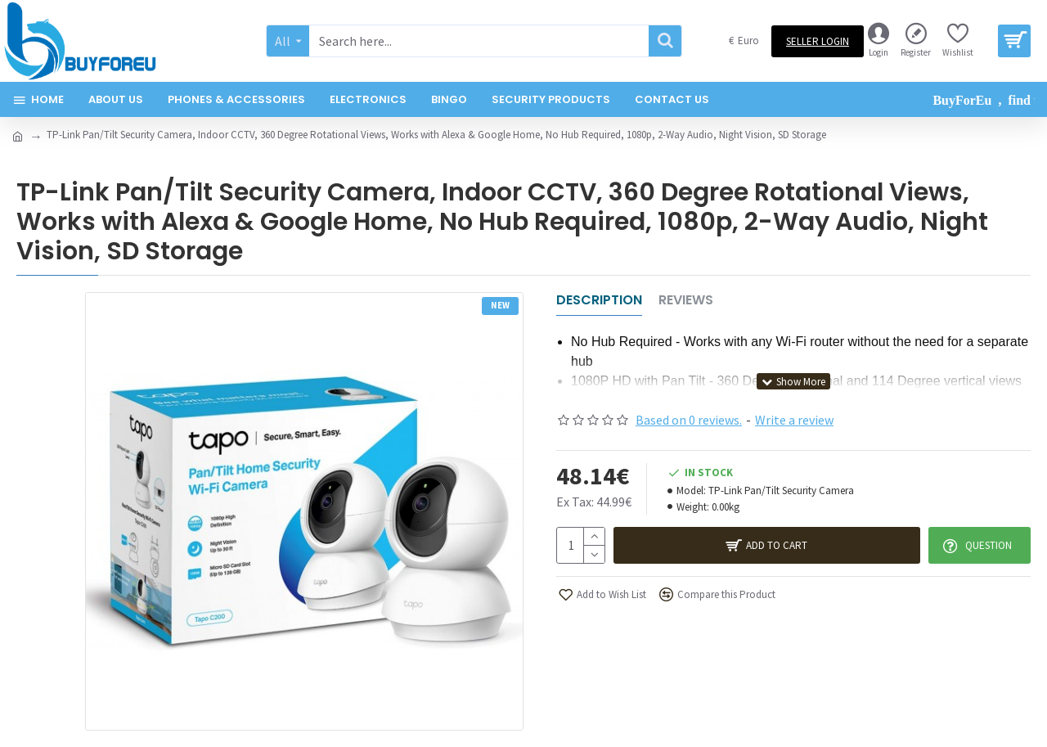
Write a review (794, 420)
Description (599, 300)
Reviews (685, 300)
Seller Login (817, 41)
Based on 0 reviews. (689, 420)
